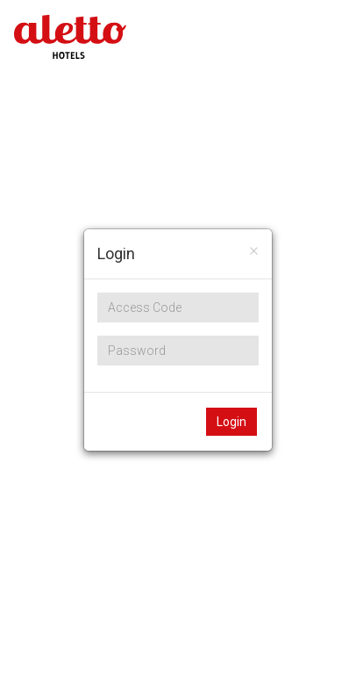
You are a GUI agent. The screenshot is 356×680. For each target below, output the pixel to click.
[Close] (254, 250)
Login (231, 422)
